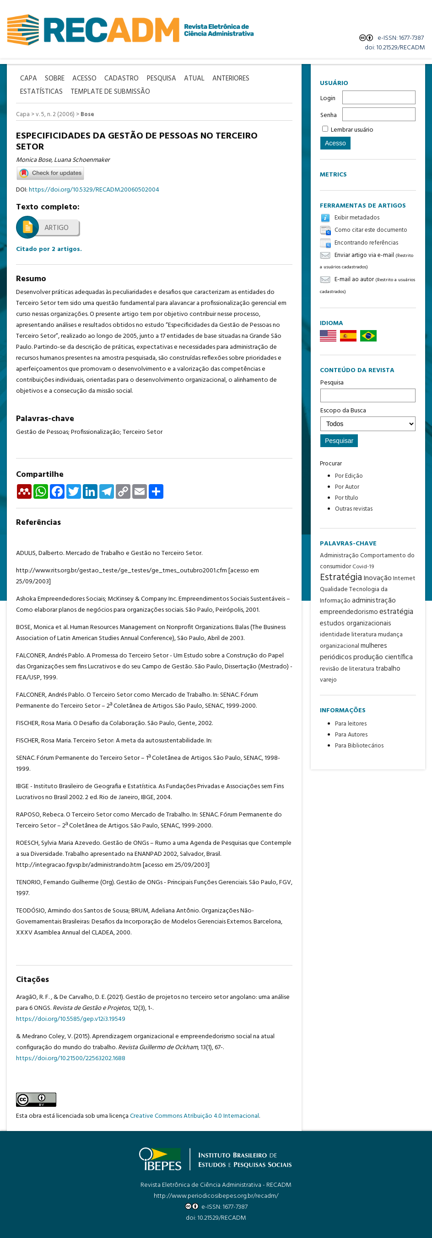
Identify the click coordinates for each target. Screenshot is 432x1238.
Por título (346, 498)
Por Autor (347, 487)
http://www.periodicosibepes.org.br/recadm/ (216, 1195)
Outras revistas (354, 509)
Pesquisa (368, 390)
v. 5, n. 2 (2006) (55, 113)
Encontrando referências (366, 243)
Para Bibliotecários (359, 746)
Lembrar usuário (352, 130)
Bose (87, 113)
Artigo (56, 227)
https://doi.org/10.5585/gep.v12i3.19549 (70, 1018)
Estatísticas (42, 91)
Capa (23, 113)
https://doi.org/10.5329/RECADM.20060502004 (94, 188)
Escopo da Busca (368, 418)
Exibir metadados (357, 218)
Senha (328, 115)
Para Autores (351, 735)
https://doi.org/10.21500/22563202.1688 (70, 1057)
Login (327, 98)
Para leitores (351, 724)
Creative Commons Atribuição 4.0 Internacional (194, 1115)
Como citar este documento (371, 230)
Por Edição (349, 476)
